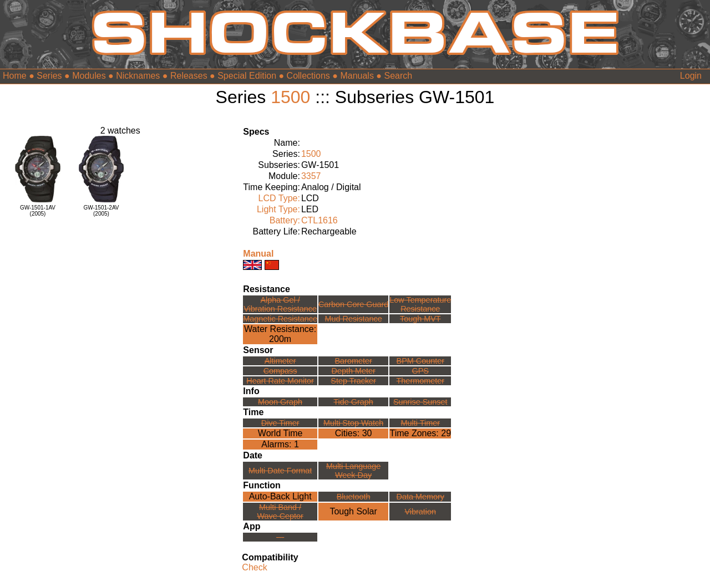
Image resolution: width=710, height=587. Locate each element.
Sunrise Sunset (420, 401)
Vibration (420, 511)
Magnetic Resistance (280, 318)
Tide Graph (353, 401)
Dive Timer (280, 422)
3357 (311, 176)
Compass (280, 370)
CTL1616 (319, 220)
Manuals (356, 75)
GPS (420, 370)
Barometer (353, 360)
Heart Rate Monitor (280, 380)
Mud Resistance (353, 318)
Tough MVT (420, 318)
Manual (258, 253)
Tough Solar (353, 511)
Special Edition (246, 75)
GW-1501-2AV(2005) (101, 211)
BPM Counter (420, 360)
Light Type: (278, 209)
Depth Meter (354, 370)
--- (280, 537)
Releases (188, 75)
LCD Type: (279, 198)
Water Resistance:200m (280, 334)
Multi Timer (420, 422)
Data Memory (420, 496)
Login (691, 75)
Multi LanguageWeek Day (353, 470)
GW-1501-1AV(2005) (37, 211)
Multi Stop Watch (353, 422)
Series (49, 75)
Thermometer (420, 380)
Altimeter (280, 360)
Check (254, 567)
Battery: (285, 220)
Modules (88, 75)
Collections (308, 75)
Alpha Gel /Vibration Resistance (280, 304)
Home (15, 75)
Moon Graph (280, 401)
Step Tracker (353, 380)
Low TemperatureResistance (420, 304)
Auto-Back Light (280, 496)
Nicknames (138, 75)
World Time (280, 433)
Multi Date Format (280, 470)
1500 (290, 97)
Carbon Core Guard (353, 304)
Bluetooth (354, 496)
